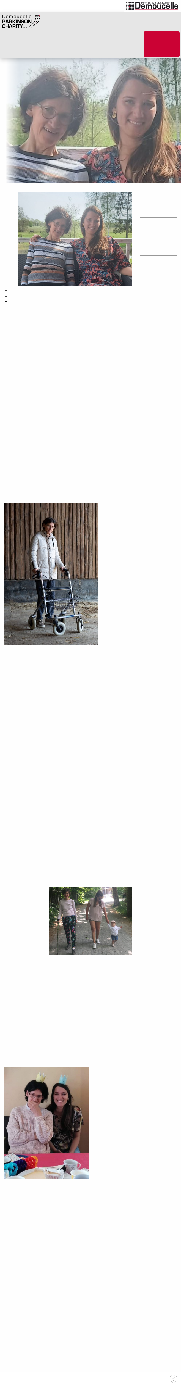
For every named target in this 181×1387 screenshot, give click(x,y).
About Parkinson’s (75, 47)
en (111, 6)
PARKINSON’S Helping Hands (126, 47)
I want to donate (161, 44)
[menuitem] (115, 6)
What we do (47, 47)
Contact (100, 1379)
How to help (26, 47)
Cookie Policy (156, 1379)
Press (150, 261)
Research (154, 272)
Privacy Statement (126, 1379)
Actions (152, 212)
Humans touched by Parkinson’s (156, 228)
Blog (102, 44)
